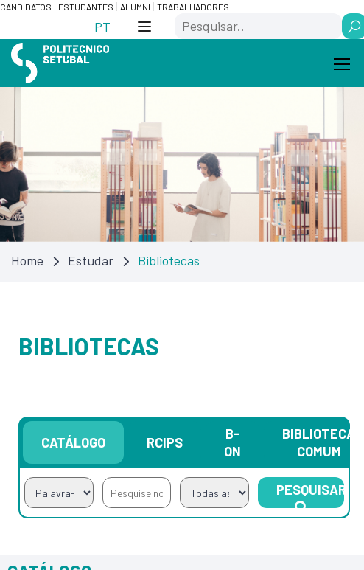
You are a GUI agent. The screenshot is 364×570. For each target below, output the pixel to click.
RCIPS (165, 443)
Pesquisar (310, 495)
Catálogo (73, 443)
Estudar (90, 261)
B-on (232, 443)
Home (27, 261)
